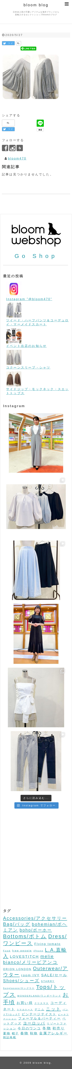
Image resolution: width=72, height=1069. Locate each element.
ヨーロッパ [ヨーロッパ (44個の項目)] (34, 1023)
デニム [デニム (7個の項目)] (40, 1009)
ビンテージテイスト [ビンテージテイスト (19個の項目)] (39, 1014)
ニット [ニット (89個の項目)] (53, 1009)
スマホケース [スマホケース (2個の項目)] (25, 1009)
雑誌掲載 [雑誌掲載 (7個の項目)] (9, 1037)
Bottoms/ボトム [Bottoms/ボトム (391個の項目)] (25, 936)
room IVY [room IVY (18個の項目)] (30, 975)
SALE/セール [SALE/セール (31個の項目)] (54, 975)
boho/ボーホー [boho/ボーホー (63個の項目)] (36, 930)
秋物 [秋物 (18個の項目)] (34, 1033)
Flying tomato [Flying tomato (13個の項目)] (47, 944)
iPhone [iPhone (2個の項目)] (38, 951)
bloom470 (17, 158)
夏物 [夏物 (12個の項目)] (6, 1033)
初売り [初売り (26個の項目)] (58, 1028)
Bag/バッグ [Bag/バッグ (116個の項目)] (16, 924)
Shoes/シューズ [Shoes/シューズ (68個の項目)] (21, 980)
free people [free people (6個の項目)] (22, 950)
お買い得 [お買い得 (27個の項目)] (25, 1003)
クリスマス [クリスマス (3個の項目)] (41, 1003)
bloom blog (36, 5)
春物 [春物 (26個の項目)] (24, 1033)
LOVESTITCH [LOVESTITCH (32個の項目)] (24, 957)
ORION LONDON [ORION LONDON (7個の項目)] (17, 969)
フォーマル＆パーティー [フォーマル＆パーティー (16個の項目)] (39, 1018)
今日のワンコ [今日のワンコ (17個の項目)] (29, 1028)
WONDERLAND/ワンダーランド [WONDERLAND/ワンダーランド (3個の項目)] (39, 995)
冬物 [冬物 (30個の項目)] (46, 1028)
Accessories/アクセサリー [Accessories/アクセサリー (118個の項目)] (35, 918)
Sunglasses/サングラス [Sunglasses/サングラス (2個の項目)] (19, 988)
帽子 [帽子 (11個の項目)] (15, 1033)
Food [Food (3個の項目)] (7, 950)
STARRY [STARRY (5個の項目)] (48, 981)
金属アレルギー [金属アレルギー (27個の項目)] (53, 1033)
